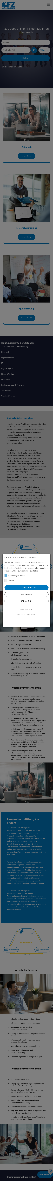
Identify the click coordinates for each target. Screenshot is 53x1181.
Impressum (21, 614)
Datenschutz (31, 614)
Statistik (10, 580)
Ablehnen (26, 594)
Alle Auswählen (26, 588)
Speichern (27, 601)
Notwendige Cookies (15, 575)
